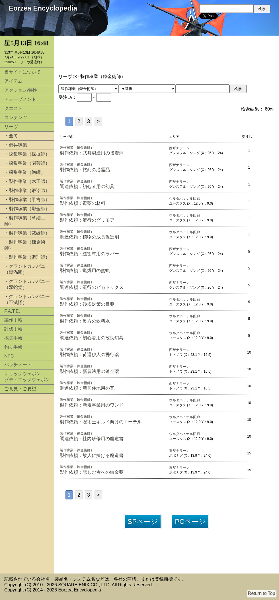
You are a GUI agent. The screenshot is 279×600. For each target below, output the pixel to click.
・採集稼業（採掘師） (27, 154)
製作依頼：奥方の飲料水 (85, 321)
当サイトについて (22, 72)
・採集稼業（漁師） (24, 172)
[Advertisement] (27, 483)
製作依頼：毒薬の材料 (82, 203)
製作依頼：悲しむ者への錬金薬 (92, 472)
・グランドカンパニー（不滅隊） (27, 299)
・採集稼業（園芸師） (27, 163)
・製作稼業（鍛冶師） (27, 190)
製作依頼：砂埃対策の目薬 (87, 304)
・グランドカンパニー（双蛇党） (27, 284)
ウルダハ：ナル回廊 (184, 199)
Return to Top (261, 593)
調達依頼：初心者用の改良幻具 (92, 337)
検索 (238, 89)
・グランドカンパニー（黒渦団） (27, 269)
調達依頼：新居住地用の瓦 (87, 388)
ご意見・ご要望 (20, 388)
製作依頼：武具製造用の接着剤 (92, 152)
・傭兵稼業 (15, 144)
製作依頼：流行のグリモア (87, 220)
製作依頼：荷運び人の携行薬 (89, 354)
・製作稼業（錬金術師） (24, 245)
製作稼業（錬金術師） (77, 148)
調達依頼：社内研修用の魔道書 (92, 438)
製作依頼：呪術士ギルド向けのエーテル (101, 421)
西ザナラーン (179, 148)
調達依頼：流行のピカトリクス (92, 287)
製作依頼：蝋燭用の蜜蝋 (85, 270)
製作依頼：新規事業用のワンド (92, 405)
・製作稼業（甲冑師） (27, 199)
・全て (11, 135)
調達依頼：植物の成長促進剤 (89, 236)
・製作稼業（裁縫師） (27, 232)
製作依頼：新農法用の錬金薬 (89, 371)
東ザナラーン (179, 451)
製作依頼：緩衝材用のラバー (89, 253)
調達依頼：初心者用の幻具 (87, 186)
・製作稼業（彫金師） (27, 208)
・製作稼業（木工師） (27, 181)
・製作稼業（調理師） (27, 257)
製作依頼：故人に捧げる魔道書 (92, 455)
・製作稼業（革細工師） (24, 220)
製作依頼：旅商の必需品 (85, 169)
